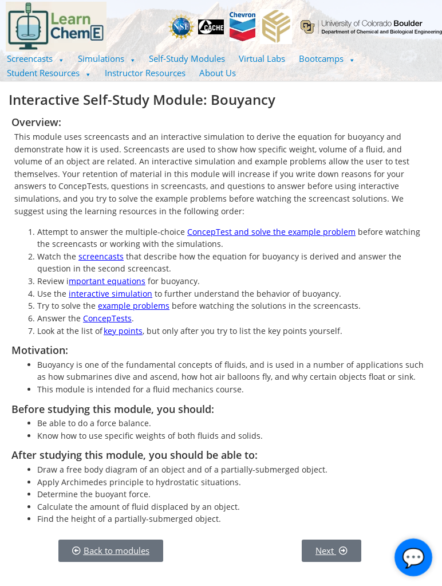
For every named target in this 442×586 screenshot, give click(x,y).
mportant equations (107, 281)
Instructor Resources (145, 72)
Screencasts (35, 58)
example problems (133, 305)
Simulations (107, 58)
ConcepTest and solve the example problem (271, 231)
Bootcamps (327, 58)
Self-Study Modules (187, 58)
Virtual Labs (262, 58)
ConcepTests (107, 318)
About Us (217, 72)
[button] (35, 59)
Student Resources (49, 72)
